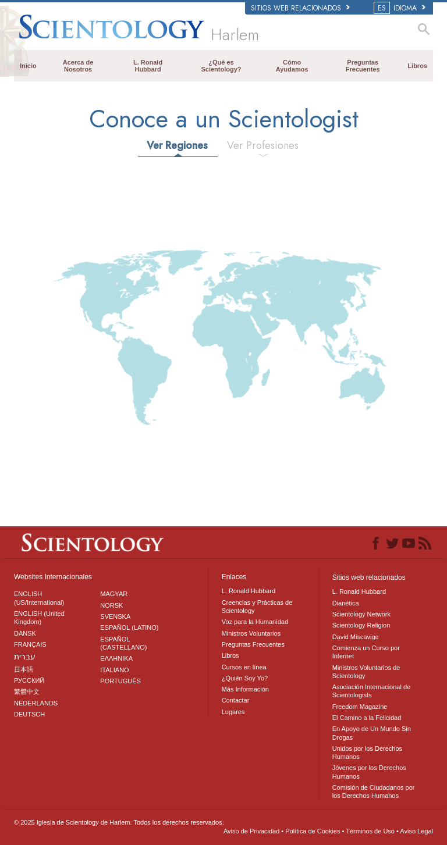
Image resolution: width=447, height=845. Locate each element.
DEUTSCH (29, 714)
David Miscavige (355, 636)
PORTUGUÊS (120, 681)
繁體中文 (27, 691)
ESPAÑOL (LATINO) (129, 627)
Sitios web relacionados (300, 8)
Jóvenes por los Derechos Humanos (369, 771)
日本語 (23, 669)
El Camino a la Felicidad (367, 717)
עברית (25, 656)
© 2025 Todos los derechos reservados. (119, 822)
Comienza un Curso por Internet (366, 651)
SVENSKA (115, 616)
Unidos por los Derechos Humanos (367, 752)
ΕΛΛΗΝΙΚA (116, 658)
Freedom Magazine (360, 706)
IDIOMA (400, 8)
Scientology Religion (361, 625)
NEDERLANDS (36, 703)
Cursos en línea (244, 667)
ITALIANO (114, 669)
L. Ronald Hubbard (147, 66)
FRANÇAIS (30, 644)
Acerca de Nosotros (78, 66)
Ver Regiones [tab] (177, 145)
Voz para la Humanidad (255, 621)
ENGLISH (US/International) (39, 597)
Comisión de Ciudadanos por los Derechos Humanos (373, 791)
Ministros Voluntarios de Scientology (366, 671)
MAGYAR (113, 593)
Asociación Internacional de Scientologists (371, 690)
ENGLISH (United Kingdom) (39, 617)
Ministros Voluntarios (251, 633)
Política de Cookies (312, 831)
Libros (417, 65)
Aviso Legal (416, 831)
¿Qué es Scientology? (221, 66)
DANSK (25, 633)
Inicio (28, 65)
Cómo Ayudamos (292, 66)
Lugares (233, 711)
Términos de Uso (370, 831)
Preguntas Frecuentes (363, 66)
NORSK (111, 605)
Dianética (345, 603)
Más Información (245, 689)
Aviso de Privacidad (251, 831)
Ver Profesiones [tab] (263, 145)
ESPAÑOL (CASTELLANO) (123, 643)
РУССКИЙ (29, 680)
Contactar (236, 700)
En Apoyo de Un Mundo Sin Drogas (371, 732)
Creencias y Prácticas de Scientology (257, 606)
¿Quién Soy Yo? (245, 678)
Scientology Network (361, 614)
